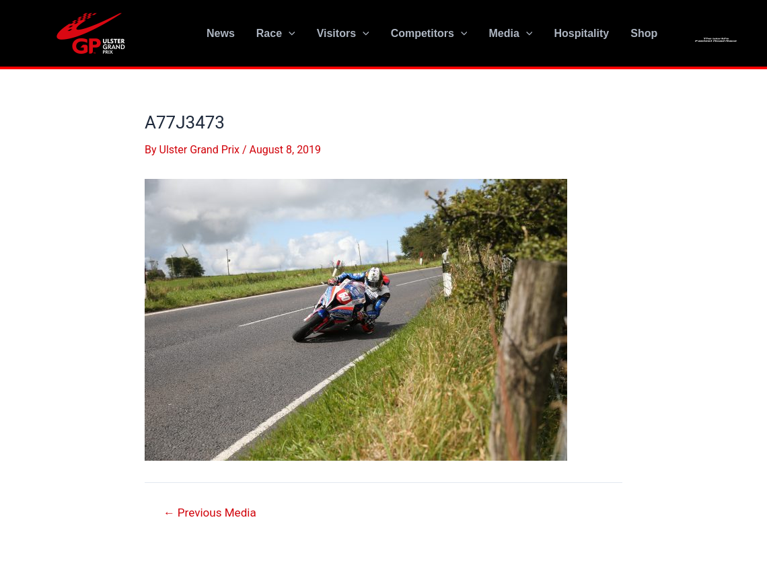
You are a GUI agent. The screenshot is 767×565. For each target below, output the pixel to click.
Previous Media (209, 513)
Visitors (343, 34)
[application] (288, 34)
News (221, 33)
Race (275, 34)
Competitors (429, 34)
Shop (643, 33)
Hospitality (581, 33)
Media (510, 34)
